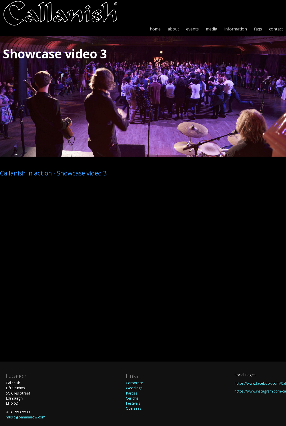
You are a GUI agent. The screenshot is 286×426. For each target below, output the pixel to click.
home (155, 29)
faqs (258, 29)
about (173, 29)
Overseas (133, 408)
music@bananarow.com (25, 417)
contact (276, 29)
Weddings (134, 387)
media (211, 29)
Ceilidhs (132, 398)
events (192, 29)
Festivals (133, 403)
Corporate (134, 382)
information (235, 29)
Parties (131, 393)
